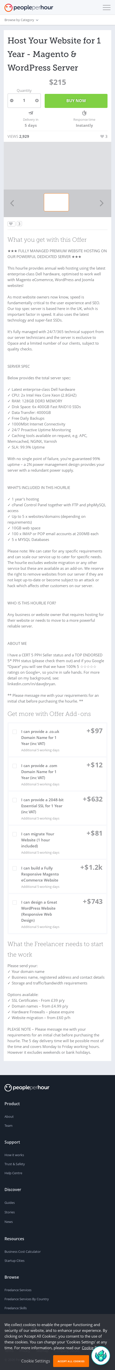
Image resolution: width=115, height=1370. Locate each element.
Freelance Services (17, 1290)
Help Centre (13, 1173)
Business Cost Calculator (22, 1251)
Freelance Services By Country (26, 1299)
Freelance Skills (15, 1308)
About (9, 1116)
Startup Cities (14, 1260)
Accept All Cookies (71, 1361)
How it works (14, 1155)
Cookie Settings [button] (35, 1361)
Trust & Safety (14, 1164)
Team (8, 1125)
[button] (106, 8)
